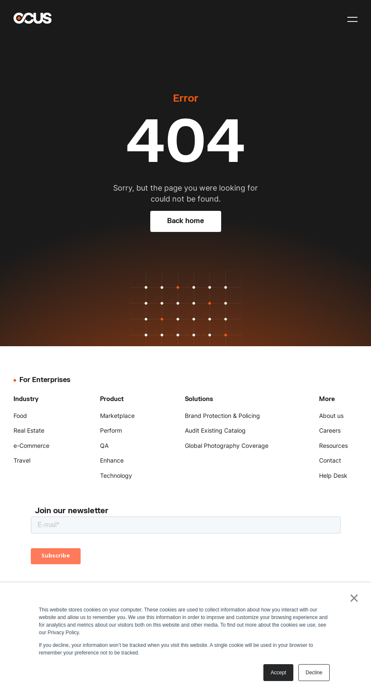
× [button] (354, 598)
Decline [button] (314, 673)
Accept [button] (278, 673)
